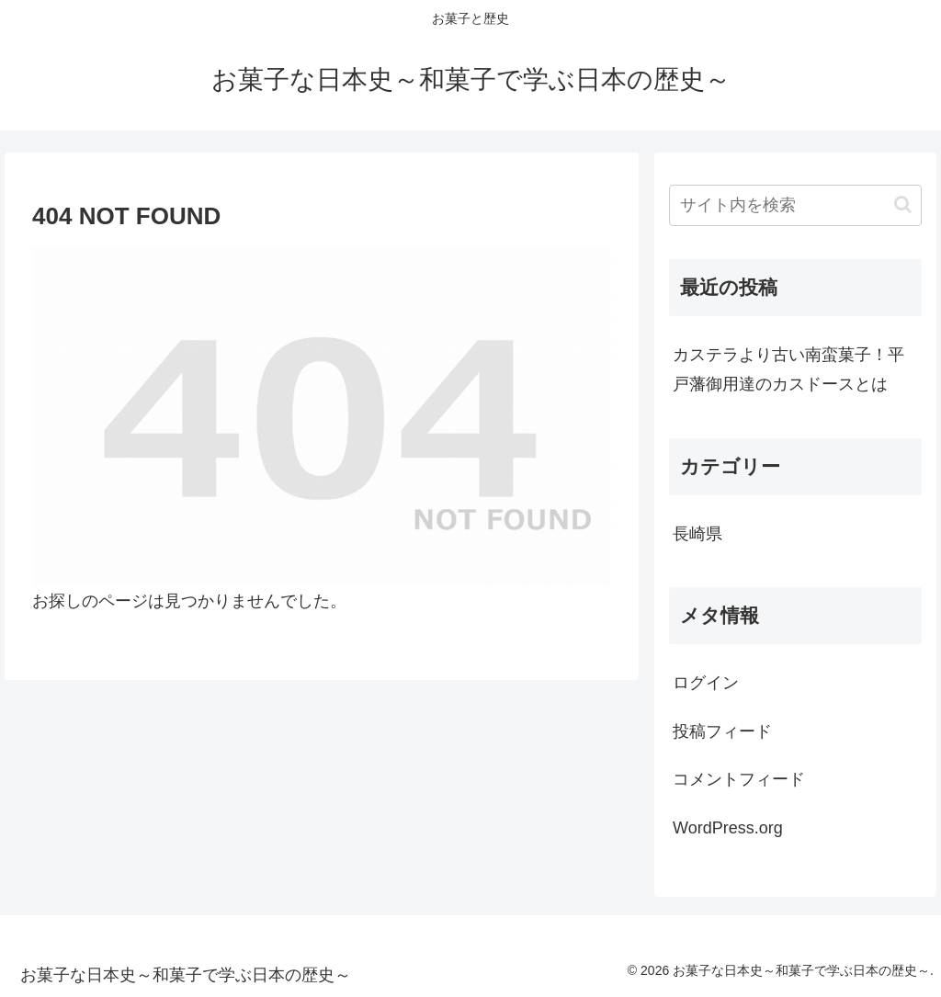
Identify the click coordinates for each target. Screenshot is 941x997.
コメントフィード (739, 779)
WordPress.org (728, 828)
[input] (795, 205)
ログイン (706, 683)
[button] (903, 204)
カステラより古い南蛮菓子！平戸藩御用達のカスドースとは (788, 369)
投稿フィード (722, 731)
